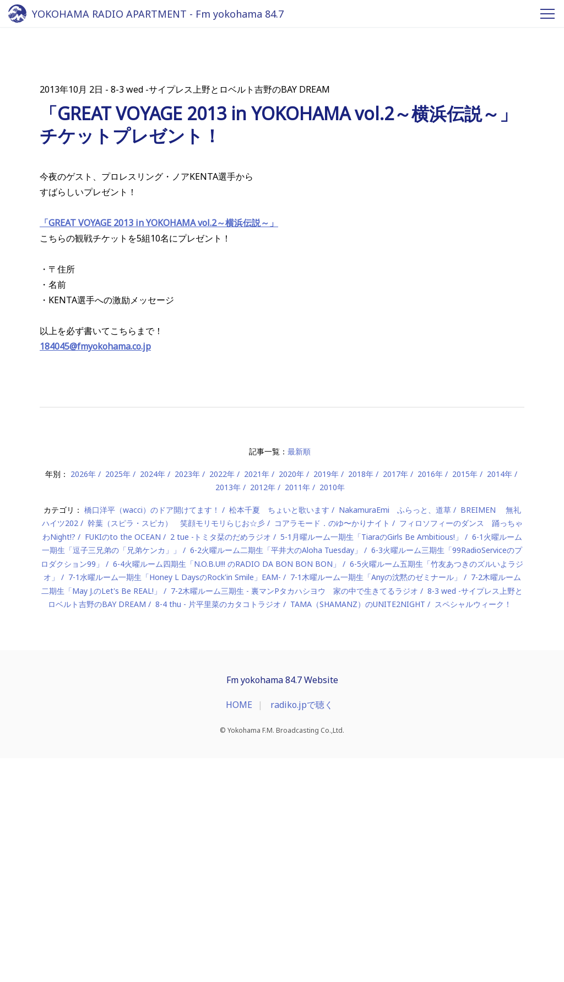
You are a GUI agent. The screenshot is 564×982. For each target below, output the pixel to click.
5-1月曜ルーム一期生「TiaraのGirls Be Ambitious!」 (371, 760)
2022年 (222, 698)
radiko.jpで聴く (301, 928)
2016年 (430, 698)
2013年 (228, 711)
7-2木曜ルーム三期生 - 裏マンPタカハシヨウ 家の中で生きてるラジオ (294, 814)
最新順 (299, 675)
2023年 (187, 698)
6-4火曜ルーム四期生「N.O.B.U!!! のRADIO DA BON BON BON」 (226, 787)
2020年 (291, 698)
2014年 (499, 698)
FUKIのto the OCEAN (123, 760)
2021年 (256, 698)
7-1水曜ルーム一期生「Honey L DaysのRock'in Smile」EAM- (174, 801)
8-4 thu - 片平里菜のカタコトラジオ (218, 828)
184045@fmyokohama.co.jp (95, 571)
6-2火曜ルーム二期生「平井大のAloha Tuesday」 (276, 774)
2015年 (465, 698)
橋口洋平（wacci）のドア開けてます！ (152, 733)
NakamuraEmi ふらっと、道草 (395, 733)
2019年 (326, 698)
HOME (239, 928)
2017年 (395, 698)
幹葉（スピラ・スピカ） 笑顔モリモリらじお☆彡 (176, 747)
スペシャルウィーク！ (473, 828)
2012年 (262, 711)
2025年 (118, 698)
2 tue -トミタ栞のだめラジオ (220, 760)
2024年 (152, 698)
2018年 (360, 698)
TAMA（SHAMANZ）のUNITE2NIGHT (357, 828)
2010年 (332, 711)
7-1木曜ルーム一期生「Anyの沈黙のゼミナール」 (376, 801)
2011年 (297, 711)
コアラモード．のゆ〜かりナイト (332, 747)
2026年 (83, 698)
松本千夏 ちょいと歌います (279, 733)
